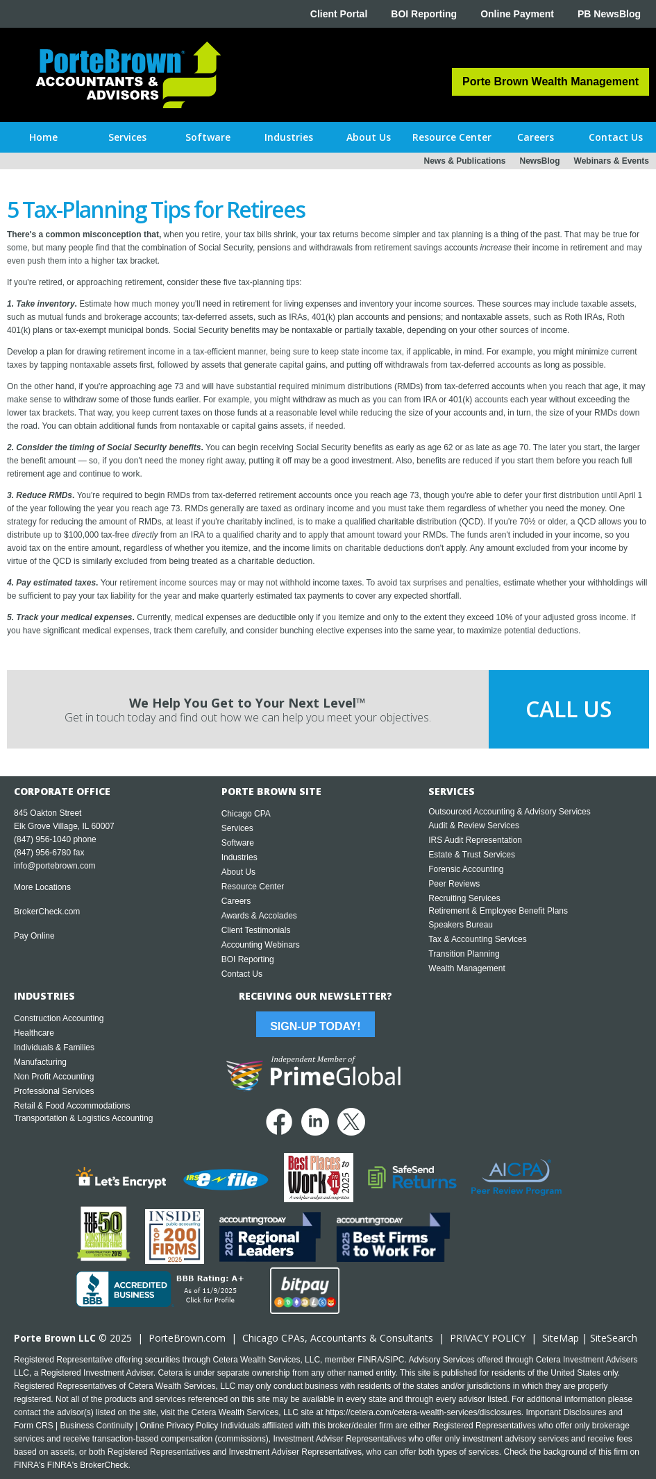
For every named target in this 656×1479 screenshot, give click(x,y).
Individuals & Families (54, 1047)
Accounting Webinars (260, 945)
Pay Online (34, 936)
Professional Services (54, 1091)
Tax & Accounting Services (477, 939)
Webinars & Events (611, 161)
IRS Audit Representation (475, 840)
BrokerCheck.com (47, 911)
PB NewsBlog (609, 13)
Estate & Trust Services (471, 855)
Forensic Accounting (465, 869)
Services (237, 828)
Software (237, 843)
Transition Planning (463, 954)
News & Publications (464, 161)
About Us (238, 872)
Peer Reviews (454, 884)
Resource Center (253, 886)
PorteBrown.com (187, 1337)
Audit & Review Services (473, 825)
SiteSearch (613, 1337)
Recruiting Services (464, 898)
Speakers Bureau (460, 925)
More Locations (42, 887)
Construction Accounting (58, 1018)
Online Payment (517, 13)
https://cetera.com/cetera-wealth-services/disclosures (423, 1412)
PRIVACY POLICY (487, 1337)
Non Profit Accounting (54, 1077)
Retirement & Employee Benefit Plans (498, 911)
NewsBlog (540, 161)
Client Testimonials (256, 930)
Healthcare (34, 1033)
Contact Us (241, 974)
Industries (239, 857)
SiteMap (560, 1337)
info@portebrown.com (55, 866)
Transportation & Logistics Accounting (83, 1118)
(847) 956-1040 (42, 839)
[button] (127, 137)
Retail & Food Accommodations (72, 1106)
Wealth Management (466, 968)
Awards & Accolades (259, 916)
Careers (236, 901)
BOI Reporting (424, 13)
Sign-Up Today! (315, 1026)
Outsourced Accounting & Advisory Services (509, 812)
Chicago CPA (246, 814)
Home (43, 137)
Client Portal (338, 13)
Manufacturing (40, 1062)
